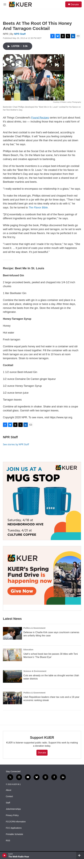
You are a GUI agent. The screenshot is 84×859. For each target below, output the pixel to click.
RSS (8, 840)
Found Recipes (40, 117)
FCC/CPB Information (16, 822)
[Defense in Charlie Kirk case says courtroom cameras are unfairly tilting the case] (12, 633)
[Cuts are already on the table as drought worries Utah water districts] (12, 676)
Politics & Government (34, 628)
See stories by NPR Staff (16, 444)
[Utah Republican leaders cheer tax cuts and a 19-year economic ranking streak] (12, 698)
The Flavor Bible (38, 207)
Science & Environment (34, 671)
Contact (9, 796)
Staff (8, 803)
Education (28, 649)
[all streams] (80, 855)
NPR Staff (20, 34)
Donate (75, 4)
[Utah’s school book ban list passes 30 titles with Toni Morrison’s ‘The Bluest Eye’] (12, 655)
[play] (4, 855)
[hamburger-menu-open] (4, 4)
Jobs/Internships (13, 809)
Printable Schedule (14, 834)
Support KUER (42, 737)
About (8, 790)
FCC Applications (14, 828)
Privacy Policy (12, 815)
